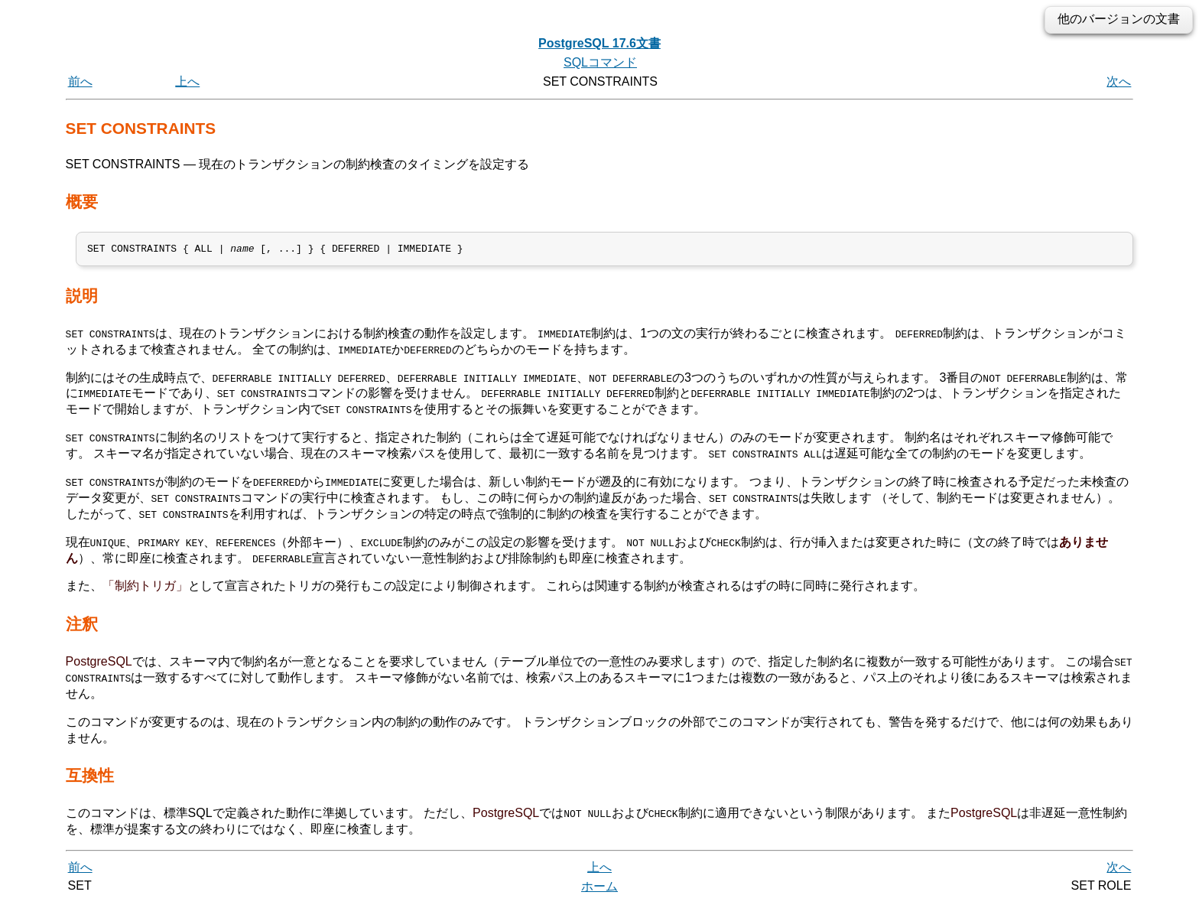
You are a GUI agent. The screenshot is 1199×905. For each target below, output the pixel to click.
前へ (80, 81)
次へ (1118, 81)
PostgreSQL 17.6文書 (599, 43)
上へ (187, 81)
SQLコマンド (600, 62)
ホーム (599, 887)
